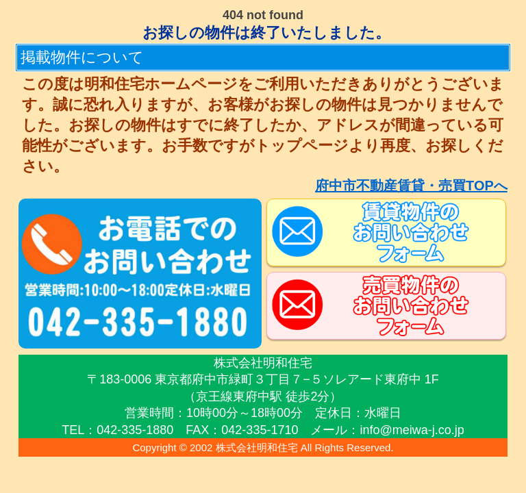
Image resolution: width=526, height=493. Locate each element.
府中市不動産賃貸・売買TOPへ (411, 185)
